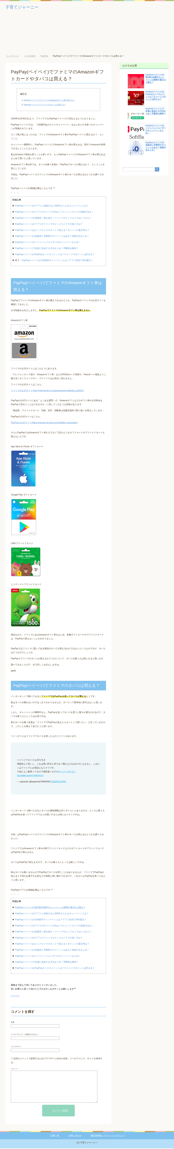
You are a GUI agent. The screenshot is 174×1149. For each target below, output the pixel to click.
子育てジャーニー (25, 7)
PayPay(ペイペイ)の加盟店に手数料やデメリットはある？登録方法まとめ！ (52, 237)
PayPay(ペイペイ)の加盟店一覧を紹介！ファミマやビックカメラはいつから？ (53, 218)
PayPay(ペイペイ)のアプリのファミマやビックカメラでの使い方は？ (49, 225)
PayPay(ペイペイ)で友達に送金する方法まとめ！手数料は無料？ (46, 249)
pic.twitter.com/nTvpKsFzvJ (30, 776)
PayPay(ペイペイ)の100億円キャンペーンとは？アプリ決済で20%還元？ (57, 261)
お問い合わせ (74, 1136)
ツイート (15, 996)
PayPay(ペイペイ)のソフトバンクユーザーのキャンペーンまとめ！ (48, 243)
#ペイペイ (63, 772)
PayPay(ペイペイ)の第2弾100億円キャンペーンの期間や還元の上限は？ (50, 908)
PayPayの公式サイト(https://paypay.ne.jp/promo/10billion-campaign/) (44, 423)
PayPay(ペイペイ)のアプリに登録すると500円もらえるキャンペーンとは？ (52, 206)
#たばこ (72, 772)
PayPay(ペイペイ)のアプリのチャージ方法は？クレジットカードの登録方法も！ (54, 212)
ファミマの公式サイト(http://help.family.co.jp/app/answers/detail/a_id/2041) (47, 391)
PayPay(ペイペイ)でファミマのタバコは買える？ (45, 105)
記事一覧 (54, 1136)
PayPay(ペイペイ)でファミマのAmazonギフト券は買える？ (49, 101)
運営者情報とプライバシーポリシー (108, 1136)
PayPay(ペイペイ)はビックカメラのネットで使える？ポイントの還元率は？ (52, 231)
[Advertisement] (87, 35)
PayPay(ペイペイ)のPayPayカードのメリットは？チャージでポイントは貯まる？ (55, 255)
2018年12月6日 (58, 782)
